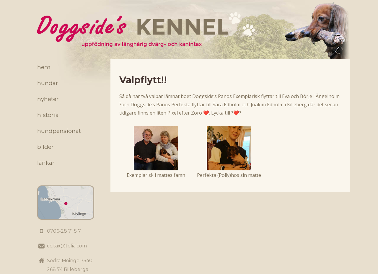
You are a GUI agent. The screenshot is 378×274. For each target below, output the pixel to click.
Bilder (45, 146)
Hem (43, 67)
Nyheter (48, 98)
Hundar (47, 83)
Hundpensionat (59, 130)
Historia (48, 114)
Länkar (46, 162)
